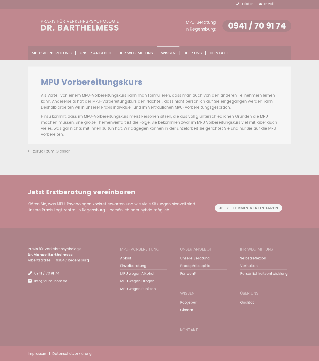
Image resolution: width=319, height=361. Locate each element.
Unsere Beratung (195, 258)
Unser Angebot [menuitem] (96, 53)
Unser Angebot (196, 249)
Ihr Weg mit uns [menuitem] (136, 53)
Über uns (249, 293)
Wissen (187, 293)
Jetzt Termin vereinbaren (248, 208)
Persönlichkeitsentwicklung (261, 273)
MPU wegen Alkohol (137, 273)
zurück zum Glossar (51, 151)
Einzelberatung (133, 265)
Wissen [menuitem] (168, 53)
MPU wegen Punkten (138, 288)
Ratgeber (188, 302)
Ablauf (125, 258)
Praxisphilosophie (195, 265)
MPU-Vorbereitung (140, 249)
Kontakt (219, 53)
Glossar (186, 309)
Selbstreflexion (253, 258)
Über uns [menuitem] (192, 53)
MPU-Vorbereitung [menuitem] (52, 53)
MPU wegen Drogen (137, 281)
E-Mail (269, 4)
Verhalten (249, 265)
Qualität (247, 302)
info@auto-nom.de (50, 281)
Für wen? (188, 273)
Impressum (37, 353)
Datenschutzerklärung (71, 353)
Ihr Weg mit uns (256, 249)
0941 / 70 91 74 (257, 25)
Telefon (247, 4)
